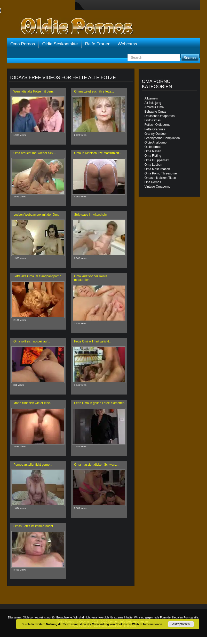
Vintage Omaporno (158, 186)
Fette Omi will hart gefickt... (93, 341)
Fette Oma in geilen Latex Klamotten (99, 403)
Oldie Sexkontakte (60, 43)
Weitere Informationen (147, 624)
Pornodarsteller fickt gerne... (32, 464)
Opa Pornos (153, 182)
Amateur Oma (154, 107)
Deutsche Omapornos (160, 116)
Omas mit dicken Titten (160, 178)
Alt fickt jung (153, 103)
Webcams (127, 43)
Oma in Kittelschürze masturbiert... (98, 153)
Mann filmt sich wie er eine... (32, 403)
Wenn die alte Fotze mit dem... (34, 91)
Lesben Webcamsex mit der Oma (36, 214)
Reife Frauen (97, 43)
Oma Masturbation (157, 169)
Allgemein (151, 98)
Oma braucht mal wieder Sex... (34, 153)
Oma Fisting (153, 155)
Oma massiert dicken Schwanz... (96, 464)
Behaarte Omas (155, 111)
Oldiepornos (153, 147)
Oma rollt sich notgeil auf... (31, 341)
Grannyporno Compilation (162, 138)
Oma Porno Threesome (161, 173)
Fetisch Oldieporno (158, 125)
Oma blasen (153, 151)
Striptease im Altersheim (90, 214)
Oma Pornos (22, 43)
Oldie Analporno (155, 142)
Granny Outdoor (156, 134)
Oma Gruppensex (157, 160)
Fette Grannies (155, 129)
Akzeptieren (181, 624)
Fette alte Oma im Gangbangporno (37, 276)
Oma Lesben (153, 164)
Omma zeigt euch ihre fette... (94, 91)
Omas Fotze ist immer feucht (33, 526)
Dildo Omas (153, 120)
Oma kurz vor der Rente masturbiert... (90, 277)
